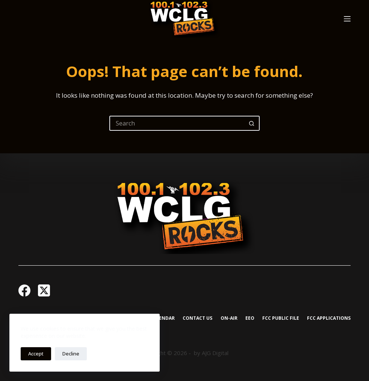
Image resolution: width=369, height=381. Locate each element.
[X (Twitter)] (44, 290)
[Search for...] (177, 123)
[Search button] (252, 123)
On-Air (229, 318)
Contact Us (197, 318)
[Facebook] (24, 290)
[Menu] (347, 18)
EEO (249, 318)
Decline (70, 353)
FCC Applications (329, 318)
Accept (36, 353)
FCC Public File (280, 318)
